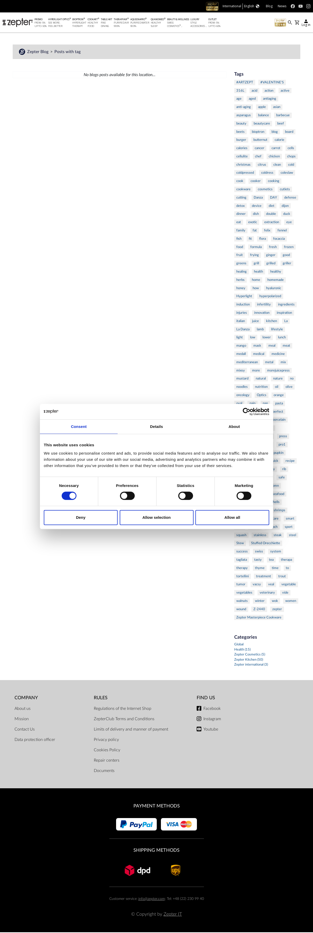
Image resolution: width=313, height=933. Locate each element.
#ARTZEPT (244, 82)
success (242, 552)
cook (239, 181)
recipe (290, 461)
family (240, 230)
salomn (273, 486)
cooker (256, 181)
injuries (241, 313)
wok (275, 601)
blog (275, 132)
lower (266, 338)
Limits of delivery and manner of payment (131, 730)
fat (255, 230)
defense (290, 198)
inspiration (284, 313)
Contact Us (25, 730)
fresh (273, 247)
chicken (274, 156)
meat (286, 346)
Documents (104, 771)
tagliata (241, 560)
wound (241, 609)
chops (291, 156)
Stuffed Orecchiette (265, 543)
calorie (279, 140)
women (290, 601)
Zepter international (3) (251, 665)
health (258, 272)
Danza (258, 198)
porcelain (279, 420)
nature (278, 379)
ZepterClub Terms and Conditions (124, 720)
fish (238, 239)
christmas (243, 165)
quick (274, 461)
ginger (270, 255)
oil (276, 387)
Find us (206, 698)
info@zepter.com (151, 899)
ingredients (286, 305)
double (271, 214)
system (275, 552)
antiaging (269, 99)
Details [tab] (156, 426)
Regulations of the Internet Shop (122, 709)
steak (278, 535)
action (269, 91)
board (289, 132)
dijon (285, 206)
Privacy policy (106, 740)
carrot (276, 148)
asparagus (243, 115)
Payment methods (156, 807)
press (283, 436)
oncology (243, 395)
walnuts (242, 601)
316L (240, 91)
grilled (270, 264)
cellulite (242, 156)
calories (241, 148)
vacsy (257, 585)
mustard (242, 379)
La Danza (243, 329)
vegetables (244, 593)
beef (280, 124)
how (256, 288)
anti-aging (243, 107)
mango (241, 346)
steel (292, 535)
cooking (273, 181)
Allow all (232, 517)
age (238, 99)
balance (263, 115)
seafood (278, 494)
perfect (277, 412)
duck (286, 214)
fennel (282, 230)
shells (275, 502)
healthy (275, 272)
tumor (240, 585)
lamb (260, 329)
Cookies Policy (107, 751)
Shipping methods (156, 851)
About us (23, 709)
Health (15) (242, 650)
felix (267, 230)
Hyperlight (244, 296)
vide (285, 593)
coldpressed (245, 173)
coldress (267, 173)
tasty (258, 560)
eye (289, 222)
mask (257, 346)
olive (289, 387)
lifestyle (277, 329)
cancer (259, 148)
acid (254, 91)
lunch (282, 338)
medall (241, 354)
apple (262, 107)
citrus (262, 165)
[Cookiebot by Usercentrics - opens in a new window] (246, 412)
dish (256, 214)
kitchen (271, 321)
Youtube (210, 730)
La (286, 321)
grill (256, 264)
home (256, 280)
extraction (271, 222)
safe (282, 477)
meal (271, 346)
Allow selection (156, 517)
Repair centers (106, 761)
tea (271, 560)
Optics (261, 395)
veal (271, 585)
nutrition (261, 387)
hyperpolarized (270, 296)
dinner (241, 214)
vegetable (288, 585)
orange (279, 395)
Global (239, 645)
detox (240, 206)
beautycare (262, 124)
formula (256, 247)
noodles (242, 387)
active (285, 91)
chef (258, 156)
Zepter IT (172, 915)
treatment (263, 576)
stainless (260, 535)
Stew (240, 543)
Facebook (212, 709)
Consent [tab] (79, 426)
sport (289, 527)
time (275, 568)
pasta (279, 403)
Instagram (212, 720)
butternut (260, 140)
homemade (275, 280)
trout (282, 576)
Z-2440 (259, 609)
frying (254, 255)
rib (284, 469)
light (239, 338)
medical (258, 354)
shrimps (279, 511)
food (239, 247)
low (252, 338)
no (292, 379)
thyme (260, 568)
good (286, 255)
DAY (273, 198)
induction (243, 305)
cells (291, 148)
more (256, 371)
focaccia (279, 239)
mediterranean (247, 362)
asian (276, 107)
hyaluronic (273, 288)
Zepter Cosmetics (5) (249, 655)
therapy (242, 568)
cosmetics (265, 189)
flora (262, 239)
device (256, 206)
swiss (259, 552)
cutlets (285, 189)
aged (252, 99)
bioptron (258, 132)
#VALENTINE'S (272, 82)
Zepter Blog (38, 52)
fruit (239, 255)
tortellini (242, 576)
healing (241, 272)
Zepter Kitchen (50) (248, 660)
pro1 (282, 445)
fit (250, 239)
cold (291, 165)
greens (241, 264)
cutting (241, 198)
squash (241, 535)
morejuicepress (278, 371)
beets (240, 132)
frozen (289, 247)
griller (287, 264)
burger (241, 140)
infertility (264, 305)
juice (255, 321)
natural (261, 379)
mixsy (240, 371)
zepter (277, 609)
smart (290, 519)
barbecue (283, 115)
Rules (101, 698)
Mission (22, 720)
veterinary (267, 593)
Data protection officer (35, 740)
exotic (252, 222)
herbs (240, 280)
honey (240, 288)
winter (260, 601)
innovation (261, 313)
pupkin (278, 453)
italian (240, 321)
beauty (241, 124)
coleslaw (287, 173)
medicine (278, 354)
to (287, 568)
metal (269, 362)
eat (238, 222)
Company (26, 698)
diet (271, 206)
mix (283, 362)
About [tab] (234, 426)
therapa (286, 560)
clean (277, 165)
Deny (81, 517)
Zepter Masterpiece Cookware (258, 617)
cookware (243, 189)
